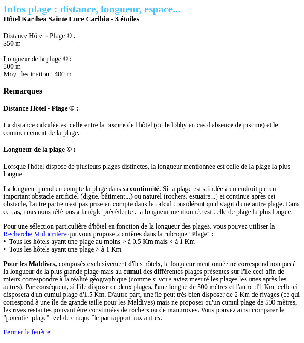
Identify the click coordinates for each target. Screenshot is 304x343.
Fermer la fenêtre (26, 332)
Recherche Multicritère (35, 233)
